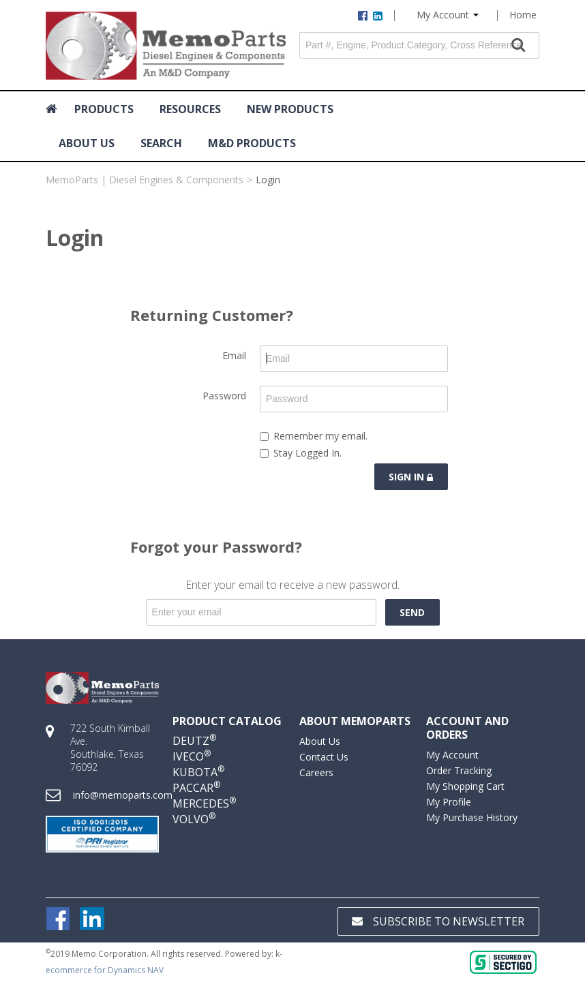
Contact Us (323, 756)
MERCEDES (204, 803)
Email (234, 355)
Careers (316, 772)
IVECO (191, 756)
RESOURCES (190, 109)
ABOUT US (87, 143)
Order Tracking (459, 770)
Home (523, 14)
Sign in (411, 476)
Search (161, 143)
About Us (319, 741)
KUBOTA (198, 772)
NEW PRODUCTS (290, 109)
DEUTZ (194, 740)
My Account (448, 14)
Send (412, 612)
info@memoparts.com (122, 794)
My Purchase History (472, 817)
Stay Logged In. (301, 452)
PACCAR (196, 787)
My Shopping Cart (465, 786)
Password (224, 395)
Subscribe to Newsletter (438, 921)
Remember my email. (314, 435)
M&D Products (252, 143)
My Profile (448, 801)
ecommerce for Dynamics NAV (105, 970)
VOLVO (193, 819)
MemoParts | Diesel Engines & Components (144, 179)
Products (104, 109)
